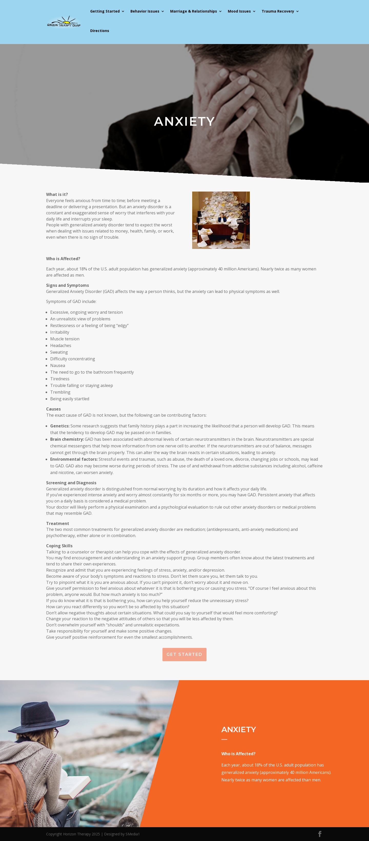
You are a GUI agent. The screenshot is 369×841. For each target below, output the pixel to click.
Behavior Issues (144, 11)
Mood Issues (239, 11)
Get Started (184, 654)
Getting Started (105, 11)
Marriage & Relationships (193, 11)
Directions (99, 30)
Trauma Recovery (278, 11)
